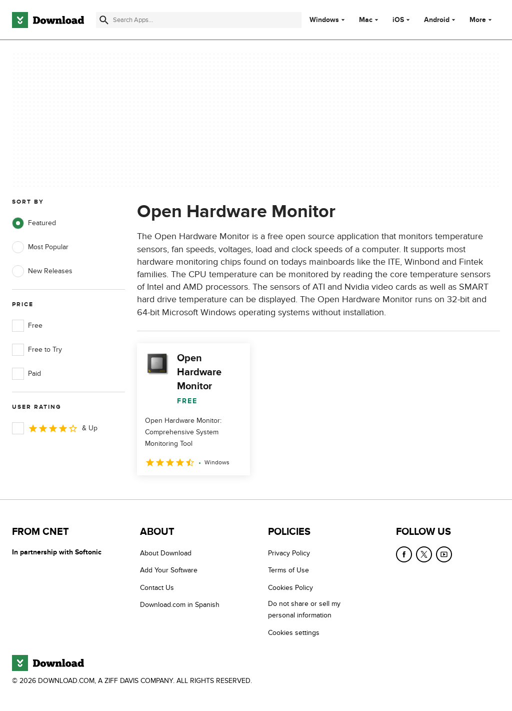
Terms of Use (288, 570)
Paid (26, 374)
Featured (34, 223)
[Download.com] (48, 20)
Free (27, 326)
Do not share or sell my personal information (304, 609)
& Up (55, 428)
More (482, 20)
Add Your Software (169, 570)
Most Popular (40, 247)
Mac (365, 20)
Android (437, 20)
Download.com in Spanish (180, 604)
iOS (398, 20)
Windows (324, 20)
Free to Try (37, 350)
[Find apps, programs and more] (199, 20)
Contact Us (157, 587)
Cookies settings (294, 632)
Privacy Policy (289, 553)
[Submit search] (104, 20)
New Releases (42, 271)
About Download (166, 553)
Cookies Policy (290, 587)
